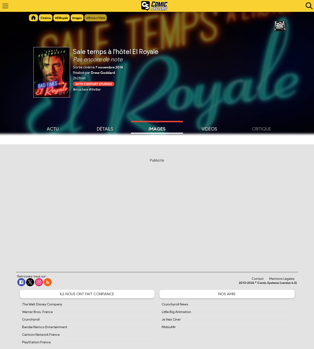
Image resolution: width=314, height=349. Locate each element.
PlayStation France (36, 342)
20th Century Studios (93, 84)
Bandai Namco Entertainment (44, 327)
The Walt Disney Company (42, 304)
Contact (258, 279)
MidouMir (169, 327)
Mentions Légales (282, 279)
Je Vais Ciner (171, 319)
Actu (53, 129)
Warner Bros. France (37, 312)
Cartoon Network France (41, 335)
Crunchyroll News (175, 304)
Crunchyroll (31, 319)
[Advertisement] (157, 210)
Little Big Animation (176, 312)
